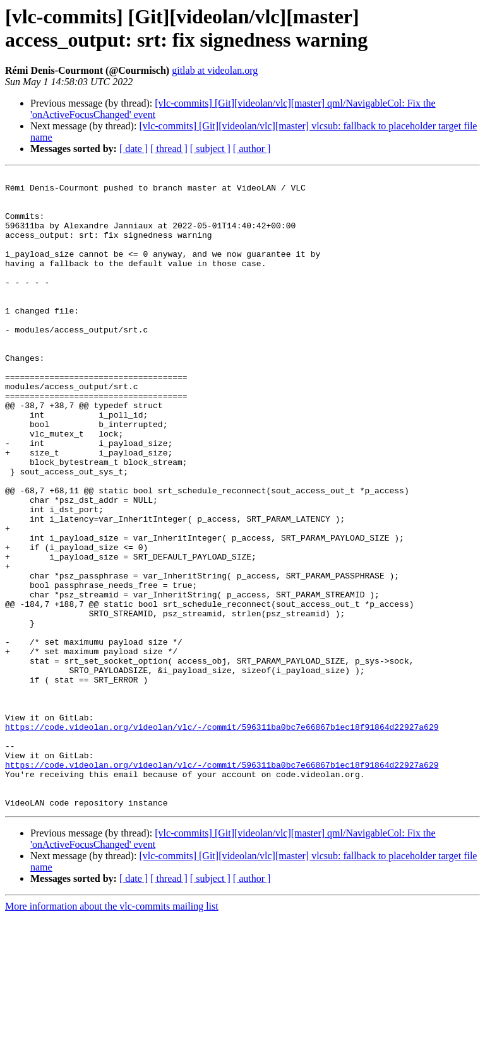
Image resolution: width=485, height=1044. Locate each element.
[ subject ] (210, 148)
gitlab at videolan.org (215, 70)
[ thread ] (169, 148)
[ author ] (252, 148)
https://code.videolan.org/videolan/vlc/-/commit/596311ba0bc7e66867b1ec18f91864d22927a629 (221, 838)
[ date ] (133, 148)
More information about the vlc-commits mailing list (112, 1033)
